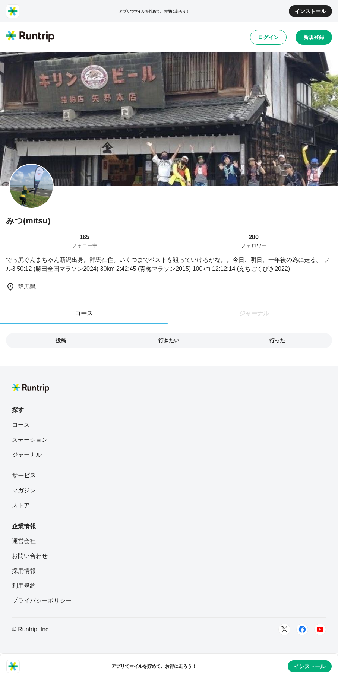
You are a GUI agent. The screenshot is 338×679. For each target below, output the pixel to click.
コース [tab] (84, 313)
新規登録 (313, 37)
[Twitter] (284, 629)
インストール (310, 11)
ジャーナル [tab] (254, 313)
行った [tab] (277, 340)
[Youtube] (320, 629)
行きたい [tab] (168, 340)
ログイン (268, 37)
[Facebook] (302, 629)
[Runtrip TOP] (30, 37)
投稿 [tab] (61, 340)
